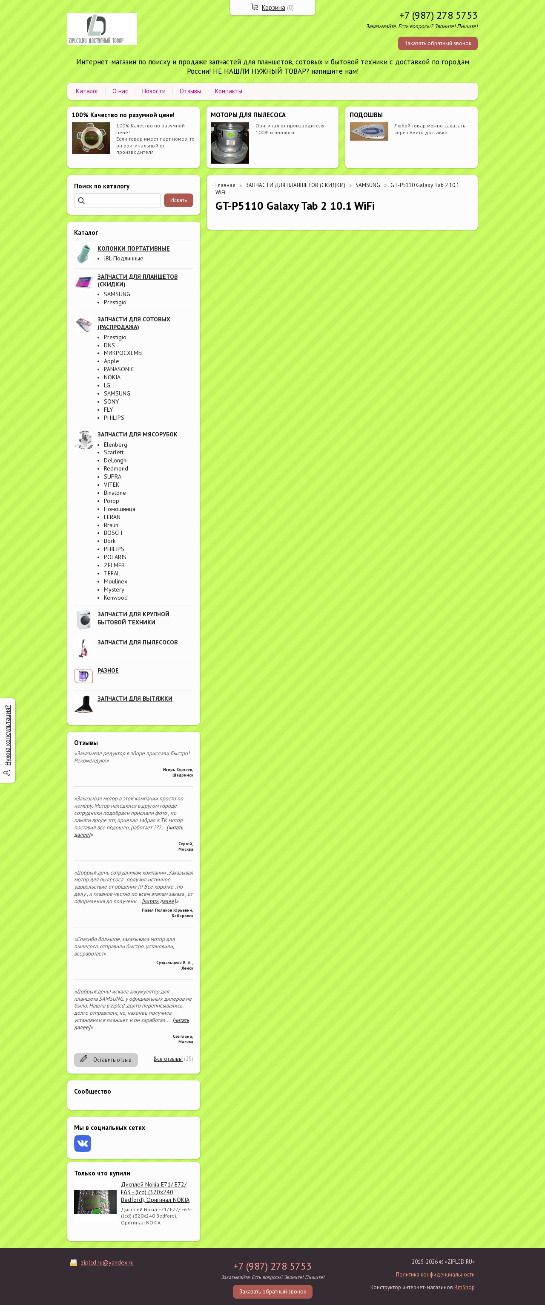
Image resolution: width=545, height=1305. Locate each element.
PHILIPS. (115, 549)
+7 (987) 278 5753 (438, 15)
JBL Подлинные (123, 258)
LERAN (112, 517)
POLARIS (115, 557)
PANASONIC (119, 369)
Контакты (228, 91)
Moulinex (115, 581)
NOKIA (112, 377)
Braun (111, 525)
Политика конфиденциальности (435, 1274)
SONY (111, 401)
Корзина (273, 7)
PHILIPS (114, 418)
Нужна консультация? (7, 735)
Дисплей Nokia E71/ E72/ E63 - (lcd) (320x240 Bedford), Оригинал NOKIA (155, 1192)
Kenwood (116, 597)
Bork (109, 541)
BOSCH (113, 533)
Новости (154, 91)
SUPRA (112, 476)
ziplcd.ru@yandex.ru (107, 1262)
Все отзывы (168, 1058)
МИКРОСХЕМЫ (123, 353)
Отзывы (190, 91)
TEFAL (112, 573)
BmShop (464, 1287)
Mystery (114, 589)
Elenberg (115, 444)
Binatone (115, 493)
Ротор (111, 501)
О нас (120, 91)
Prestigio (115, 302)
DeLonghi (116, 460)
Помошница (119, 509)
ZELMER (114, 565)
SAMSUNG (117, 294)
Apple (111, 361)
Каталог (87, 91)
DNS (109, 345)
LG (107, 385)
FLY (108, 409)
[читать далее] (159, 901)
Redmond (116, 468)
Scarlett (113, 452)
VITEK (111, 484)
